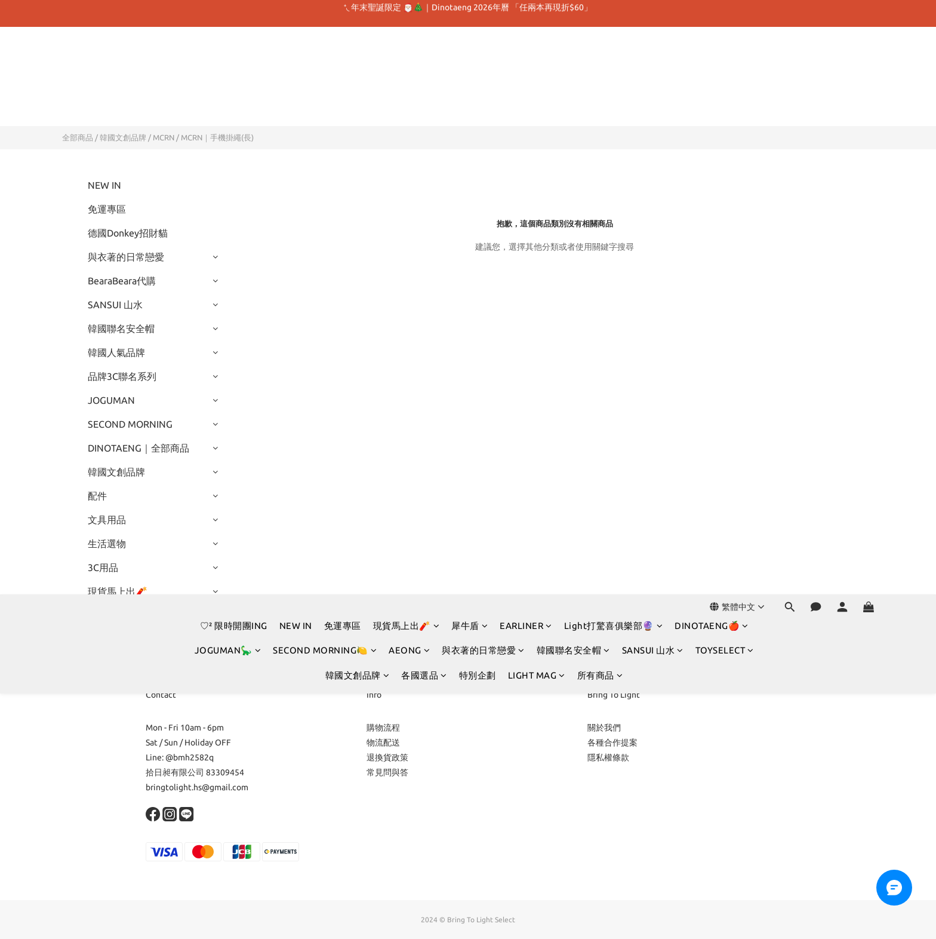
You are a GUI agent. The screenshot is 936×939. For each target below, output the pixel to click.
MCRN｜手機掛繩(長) (217, 137)
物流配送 (383, 742)
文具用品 (107, 519)
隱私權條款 (608, 757)
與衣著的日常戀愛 (483, 83)
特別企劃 (477, 108)
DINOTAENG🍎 (712, 58)
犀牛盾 (469, 58)
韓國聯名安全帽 (573, 83)
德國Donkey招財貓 (128, 233)
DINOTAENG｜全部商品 (138, 448)
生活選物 (107, 543)
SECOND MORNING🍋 (325, 83)
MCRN (163, 137)
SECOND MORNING (130, 424)
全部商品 (77, 137)
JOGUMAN (111, 400)
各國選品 (424, 108)
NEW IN (295, 58)
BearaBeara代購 (122, 280)
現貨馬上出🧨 (406, 58)
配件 (97, 495)
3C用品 (103, 567)
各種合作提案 (612, 742)
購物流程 (383, 727)
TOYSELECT (724, 83)
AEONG (409, 83)
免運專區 (342, 58)
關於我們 (604, 727)
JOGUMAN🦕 (228, 83)
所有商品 (600, 108)
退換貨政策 (387, 757)
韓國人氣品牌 (116, 352)
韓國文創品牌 (357, 108)
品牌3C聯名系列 (122, 376)
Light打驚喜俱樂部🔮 (613, 58)
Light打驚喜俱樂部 (127, 615)
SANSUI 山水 (652, 83)
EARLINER (526, 58)
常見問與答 (387, 772)
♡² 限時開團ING (233, 58)
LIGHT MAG (536, 108)
